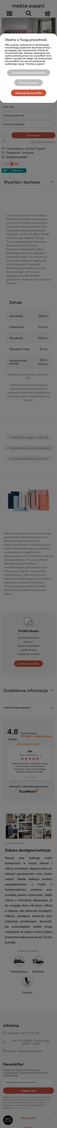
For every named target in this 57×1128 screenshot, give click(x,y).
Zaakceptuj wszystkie (28, 93)
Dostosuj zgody (28, 82)
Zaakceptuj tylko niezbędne (29, 73)
